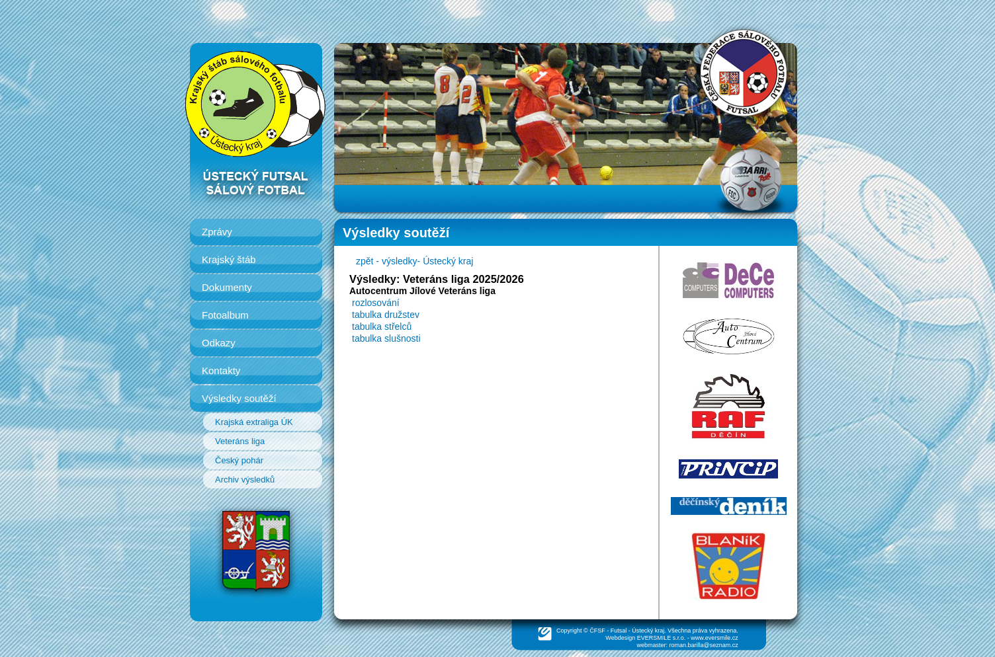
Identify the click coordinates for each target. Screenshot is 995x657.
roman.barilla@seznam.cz (704, 645)
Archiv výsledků (245, 479)
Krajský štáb (229, 259)
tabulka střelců (381, 326)
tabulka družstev (385, 314)
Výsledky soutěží (239, 398)
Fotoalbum (225, 315)
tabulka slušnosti (386, 338)
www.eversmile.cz (714, 638)
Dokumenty (227, 287)
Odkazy (219, 342)
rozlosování (376, 302)
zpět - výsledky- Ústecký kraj (414, 261)
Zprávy (217, 231)
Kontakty (221, 370)
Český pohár (239, 460)
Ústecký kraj (648, 630)
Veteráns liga (240, 441)
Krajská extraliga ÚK (254, 422)
